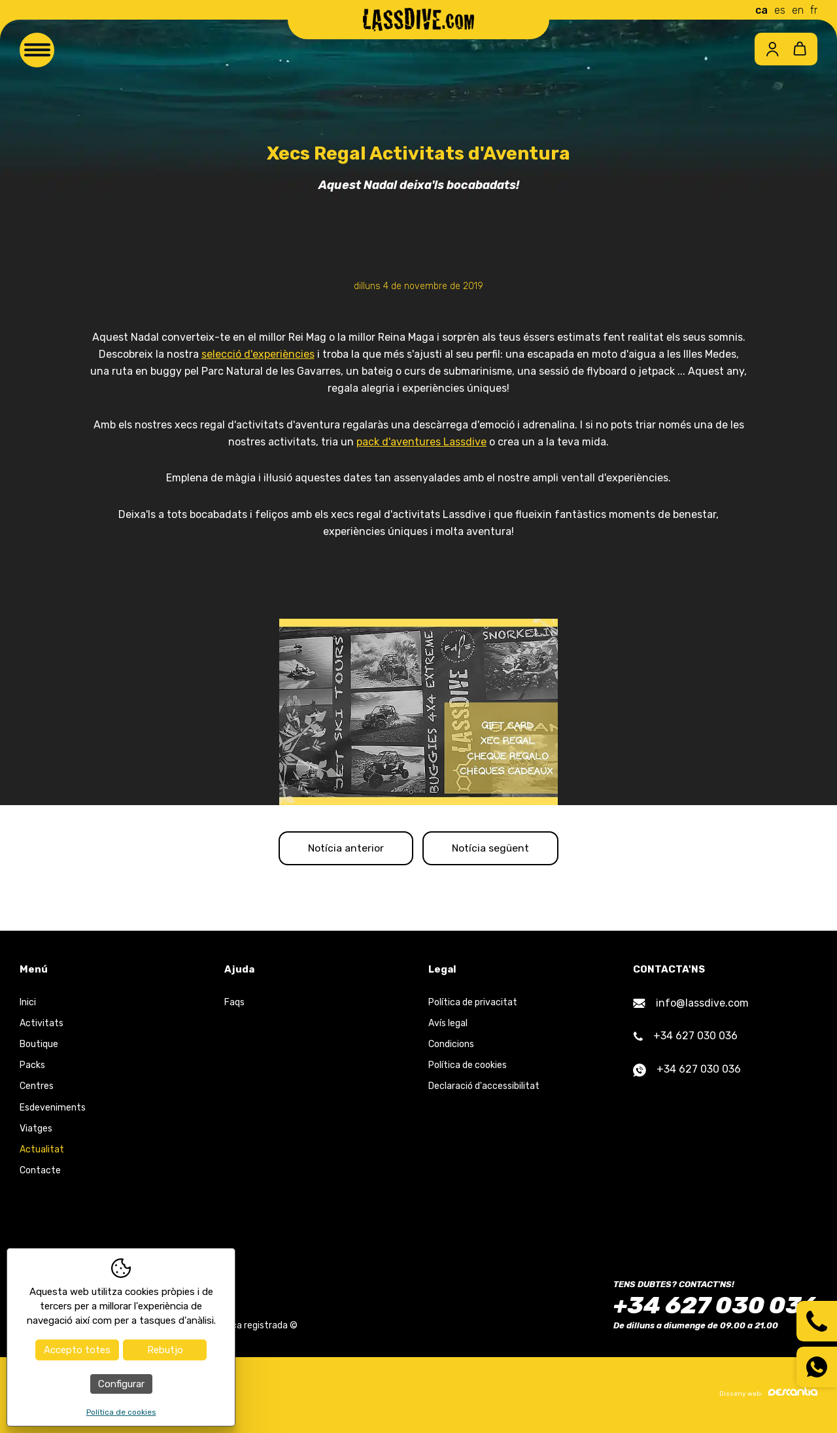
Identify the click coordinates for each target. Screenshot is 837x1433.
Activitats (41, 1025)
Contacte (40, 1173)
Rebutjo (165, 1350)
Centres (37, 1088)
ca (761, 10)
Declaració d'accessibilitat (483, 1088)
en (798, 10)
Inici (28, 1004)
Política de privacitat (472, 1004)
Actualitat (42, 1152)
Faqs (234, 1004)
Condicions (451, 1046)
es (779, 10)
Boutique (39, 1046)
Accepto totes (77, 1350)
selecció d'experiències (258, 354)
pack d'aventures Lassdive (421, 442)
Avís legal (448, 1025)
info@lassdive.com (691, 1005)
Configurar (121, 1384)
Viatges (36, 1130)
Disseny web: (768, 1395)
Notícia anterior (341, 849)
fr (813, 10)
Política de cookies (467, 1067)
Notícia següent (495, 849)
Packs (32, 1067)
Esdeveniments (53, 1109)
